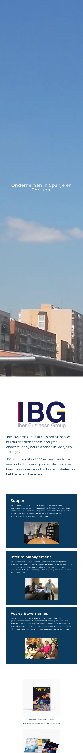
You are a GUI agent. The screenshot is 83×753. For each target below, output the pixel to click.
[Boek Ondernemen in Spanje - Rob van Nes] (41, 698)
